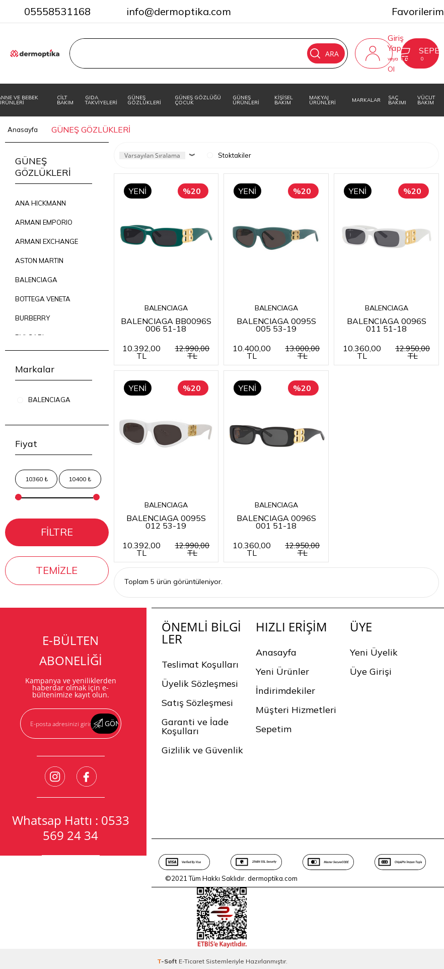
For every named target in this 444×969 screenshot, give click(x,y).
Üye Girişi (371, 671)
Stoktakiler (229, 155)
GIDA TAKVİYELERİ (101, 100)
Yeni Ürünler (282, 671)
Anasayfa (276, 652)
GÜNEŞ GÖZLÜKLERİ (144, 100)
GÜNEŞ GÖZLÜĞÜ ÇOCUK (198, 100)
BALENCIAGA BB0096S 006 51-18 (166, 324)
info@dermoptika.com (178, 11)
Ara (324, 53)
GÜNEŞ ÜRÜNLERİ (246, 100)
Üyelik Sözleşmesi (200, 683)
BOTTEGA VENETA (42, 299)
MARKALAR (366, 100)
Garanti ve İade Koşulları (195, 726)
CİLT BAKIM (65, 100)
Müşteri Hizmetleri (296, 710)
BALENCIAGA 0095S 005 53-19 (276, 324)
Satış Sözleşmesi (197, 702)
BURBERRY (32, 318)
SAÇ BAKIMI (397, 100)
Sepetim (273, 729)
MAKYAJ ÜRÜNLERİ (322, 100)
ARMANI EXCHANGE (46, 241)
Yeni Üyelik (374, 652)
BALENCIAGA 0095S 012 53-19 (166, 521)
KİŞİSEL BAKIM (283, 100)
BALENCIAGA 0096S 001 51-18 (276, 521)
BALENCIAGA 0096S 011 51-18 (386, 324)
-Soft (168, 961)
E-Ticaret (191, 961)
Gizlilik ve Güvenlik (202, 750)
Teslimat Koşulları (200, 664)
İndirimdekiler (285, 690)
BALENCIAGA (36, 280)
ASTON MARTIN (39, 260)
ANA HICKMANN (40, 203)
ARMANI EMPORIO (43, 222)
